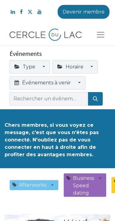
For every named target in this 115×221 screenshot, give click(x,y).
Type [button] (25, 67)
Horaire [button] (71, 67)
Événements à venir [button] (43, 83)
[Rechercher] (95, 99)
